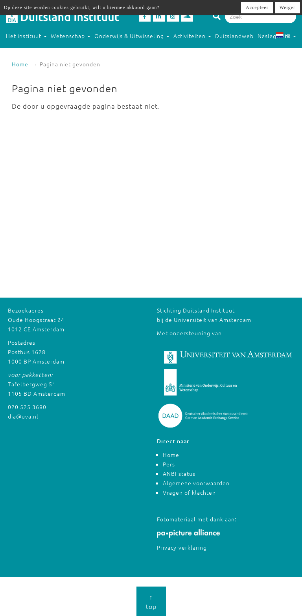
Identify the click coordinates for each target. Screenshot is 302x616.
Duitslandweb (234, 36)
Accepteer (257, 7)
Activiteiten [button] (192, 36)
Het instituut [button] (26, 36)
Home (20, 64)
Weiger (287, 7)
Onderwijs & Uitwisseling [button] (131, 36)
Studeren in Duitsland (40, 51)
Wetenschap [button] (70, 36)
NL (285, 36)
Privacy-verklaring (182, 547)
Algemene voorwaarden (196, 483)
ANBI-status (179, 473)
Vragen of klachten (189, 492)
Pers (169, 464)
